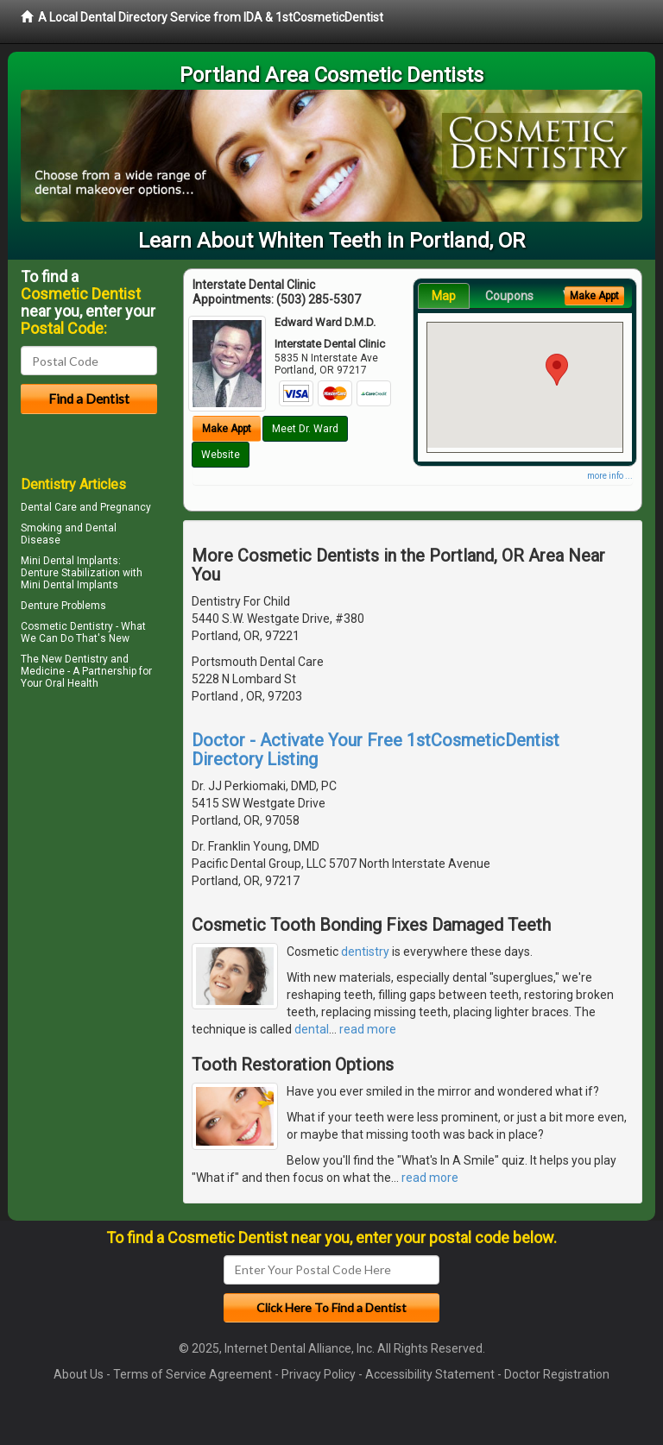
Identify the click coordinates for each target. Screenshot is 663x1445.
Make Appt (226, 429)
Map (444, 296)
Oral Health (71, 683)
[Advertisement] (109, 844)
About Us (79, 1374)
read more (367, 1029)
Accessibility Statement (430, 1374)
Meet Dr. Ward (305, 429)
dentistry (365, 951)
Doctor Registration (556, 1374)
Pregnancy (125, 507)
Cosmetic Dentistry (67, 626)
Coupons (509, 296)
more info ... (610, 476)
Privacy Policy (318, 1374)
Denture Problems (63, 606)
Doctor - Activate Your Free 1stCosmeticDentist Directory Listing (375, 750)
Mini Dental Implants (69, 561)
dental (311, 1029)
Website (220, 455)
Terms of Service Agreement (192, 1374)
